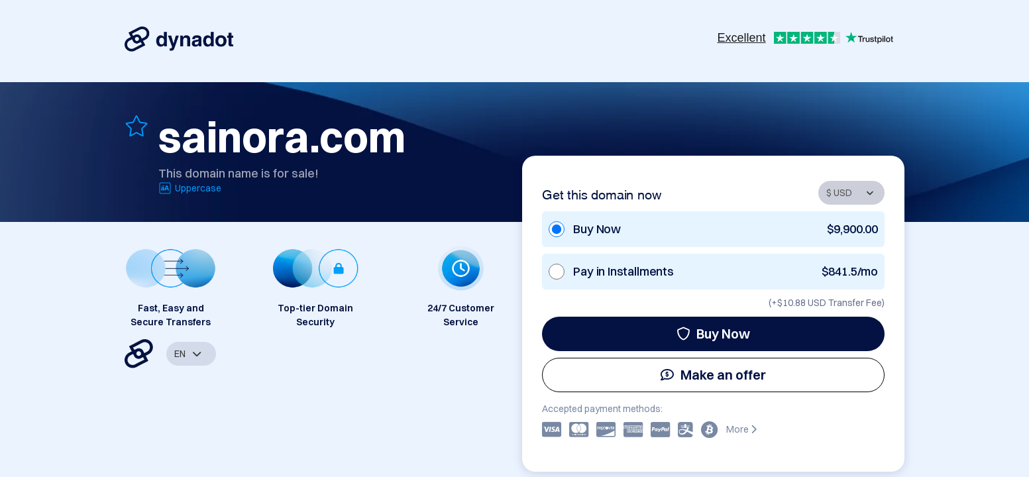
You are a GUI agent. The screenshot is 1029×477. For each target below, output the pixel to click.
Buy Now (713, 333)
